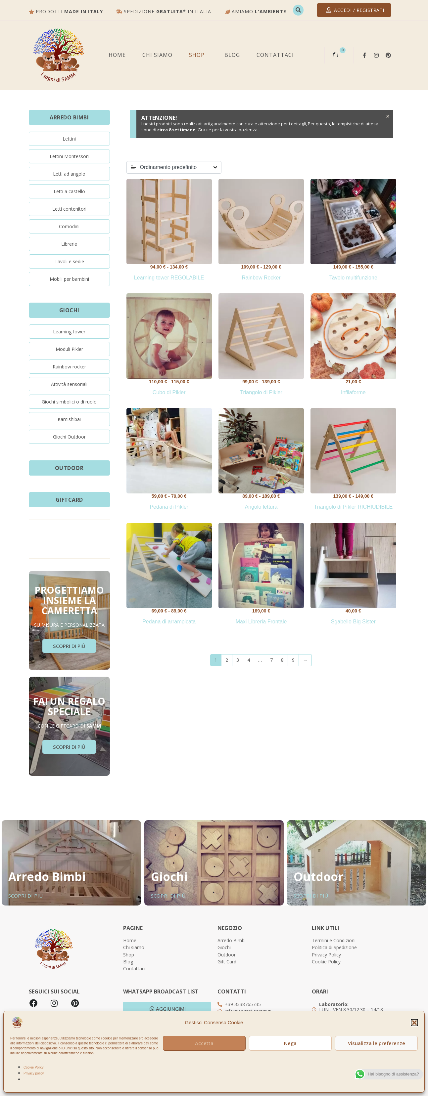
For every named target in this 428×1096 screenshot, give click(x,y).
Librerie (69, 244)
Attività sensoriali (69, 384)
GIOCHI (69, 310)
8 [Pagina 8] (282, 660)
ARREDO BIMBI (69, 117)
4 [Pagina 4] (248, 660)
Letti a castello (69, 191)
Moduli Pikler (69, 349)
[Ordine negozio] (173, 167)
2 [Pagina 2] (226, 660)
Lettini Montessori (69, 156)
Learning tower (69, 331)
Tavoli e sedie (69, 261)
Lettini (69, 139)
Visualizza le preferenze (376, 1043)
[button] (414, 1022)
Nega (290, 1043)
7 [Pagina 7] (271, 660)
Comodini (69, 226)
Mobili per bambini (69, 279)
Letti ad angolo (69, 174)
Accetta (204, 1043)
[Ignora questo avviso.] (387, 117)
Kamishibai (69, 419)
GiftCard (69, 499)
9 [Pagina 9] (293, 660)
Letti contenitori (69, 209)
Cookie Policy (34, 1067)
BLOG (232, 55)
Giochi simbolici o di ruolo (69, 402)
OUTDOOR (69, 468)
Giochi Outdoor (69, 437)
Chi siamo (157, 55)
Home (117, 55)
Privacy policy (34, 1073)
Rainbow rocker (69, 366)
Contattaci (275, 55)
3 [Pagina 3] (237, 660)
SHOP (197, 55)
